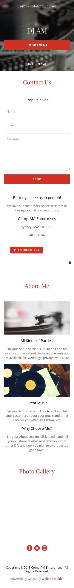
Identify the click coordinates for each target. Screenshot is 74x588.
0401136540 (37, 63)
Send (37, 179)
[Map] (37, 256)
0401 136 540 (37, 235)
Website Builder (53, 579)
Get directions (26, 250)
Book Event (37, 45)
